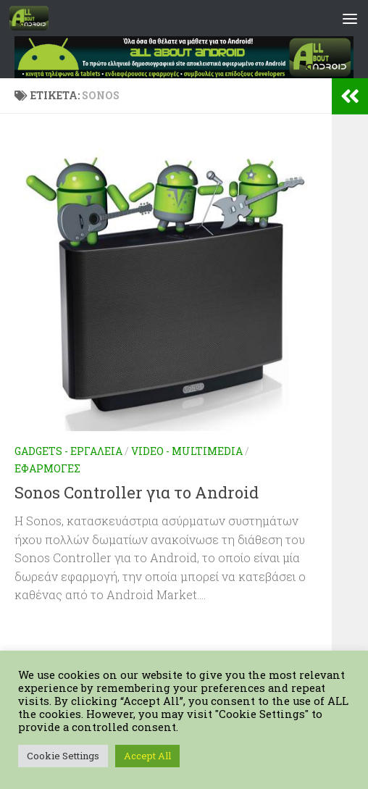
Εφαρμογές (47, 468)
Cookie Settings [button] (63, 755)
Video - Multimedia (187, 451)
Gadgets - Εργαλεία (68, 451)
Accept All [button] (147, 755)
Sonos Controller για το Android (136, 492)
